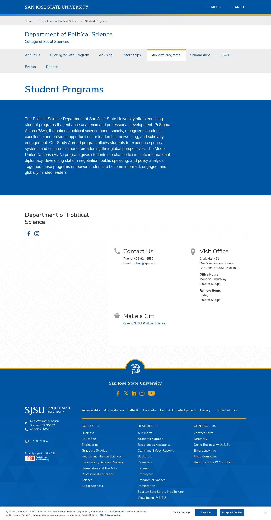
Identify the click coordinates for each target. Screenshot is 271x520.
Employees (145, 474)
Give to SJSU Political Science (144, 323)
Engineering (90, 445)
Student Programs (96, 21)
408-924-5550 (143, 258)
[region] (135, 513)
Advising (106, 55)
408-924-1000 (39, 429)
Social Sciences (92, 486)
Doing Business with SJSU (212, 445)
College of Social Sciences (47, 41)
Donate (52, 66)
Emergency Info (205, 450)
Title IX (133, 410)
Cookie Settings (226, 410)
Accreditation (114, 410)
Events (30, 66)
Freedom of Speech (151, 480)
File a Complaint (205, 456)
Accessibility (91, 410)
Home (28, 21)
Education (89, 439)
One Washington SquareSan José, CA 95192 (45, 423)
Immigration (146, 486)
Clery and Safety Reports (156, 450)
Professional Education (98, 474)
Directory (200, 439)
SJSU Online (40, 441)
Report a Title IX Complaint (214, 462)
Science (87, 480)
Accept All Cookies (232, 512)
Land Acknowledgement (178, 410)
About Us (32, 55)
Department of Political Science (58, 21)
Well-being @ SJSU (152, 498)
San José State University (57, 7)
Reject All (206, 512)
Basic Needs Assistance (154, 445)
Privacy (205, 410)
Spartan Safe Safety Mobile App (161, 492)
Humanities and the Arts (99, 468)
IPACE (225, 55)
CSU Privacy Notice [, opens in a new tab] (110, 515)
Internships (132, 55)
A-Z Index (145, 433)
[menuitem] (33, 55)
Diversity (149, 410)
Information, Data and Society (103, 462)
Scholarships (200, 55)
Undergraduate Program (69, 55)
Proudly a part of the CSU (40, 456)
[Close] (265, 513)
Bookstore (145, 456)
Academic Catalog (150, 439)
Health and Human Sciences (102, 456)
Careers (143, 468)
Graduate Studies (94, 450)
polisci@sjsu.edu (144, 263)
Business (88, 433)
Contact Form (203, 433)
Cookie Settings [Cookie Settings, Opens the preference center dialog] (181, 512)
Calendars (145, 462)
